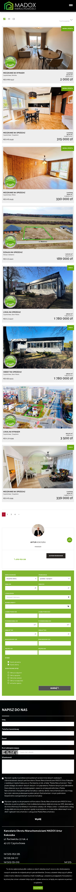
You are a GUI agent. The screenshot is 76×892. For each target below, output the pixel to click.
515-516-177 (12, 858)
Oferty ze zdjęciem (15, 673)
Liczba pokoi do (44, 612)
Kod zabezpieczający (10, 748)
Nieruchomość (10, 575)
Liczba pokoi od (11, 612)
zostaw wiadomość (56, 556)
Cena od (8, 584)
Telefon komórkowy (10, 729)
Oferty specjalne (14, 675)
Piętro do (42, 649)
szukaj (54, 688)
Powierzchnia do (44, 621)
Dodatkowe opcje (12, 669)
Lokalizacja (9, 593)
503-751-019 (13, 862)
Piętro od (9, 649)
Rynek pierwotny (14, 662)
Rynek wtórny (13, 665)
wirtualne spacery (14, 683)
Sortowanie (66, 20)
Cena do (41, 584)
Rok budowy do (44, 640)
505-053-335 (20, 559)
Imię (3, 720)
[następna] (19, 514)
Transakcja (42, 575)
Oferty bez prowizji (15, 678)
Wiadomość (7, 757)
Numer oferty (10, 603)
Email (4, 738)
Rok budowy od (11, 640)
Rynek (7, 658)
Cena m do (42, 630)
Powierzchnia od (11, 621)
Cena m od (9, 630)
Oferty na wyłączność (15, 681)
